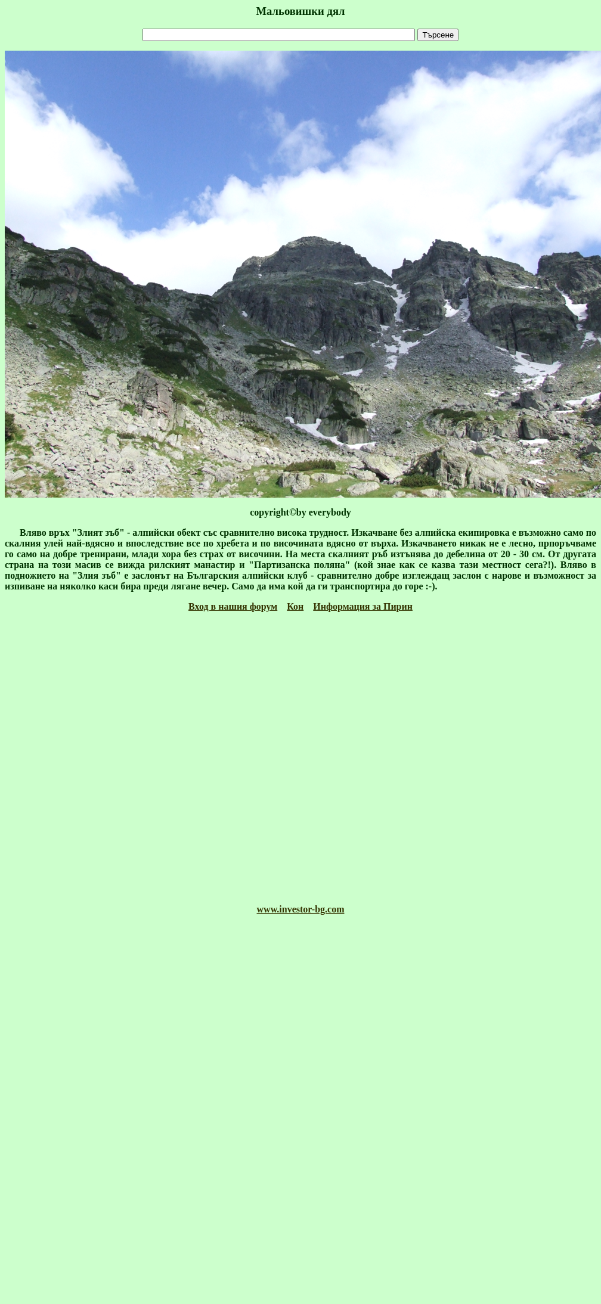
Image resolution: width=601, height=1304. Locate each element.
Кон (295, 606)
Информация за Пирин (363, 606)
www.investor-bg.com (301, 909)
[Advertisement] (298, 758)
